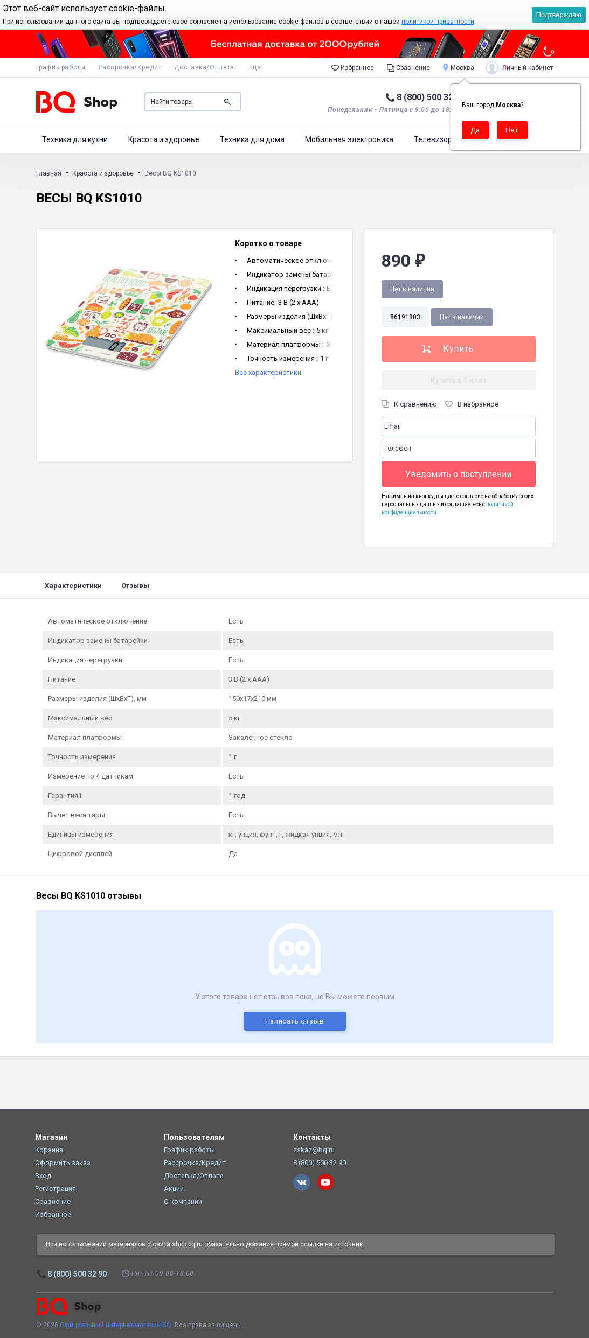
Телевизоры (436, 139)
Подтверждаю (558, 15)
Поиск (227, 101)
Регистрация (55, 1189)
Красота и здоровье (163, 139)
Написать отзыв (294, 1021)
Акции (174, 1189)
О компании (183, 1201)
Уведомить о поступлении (458, 474)
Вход (43, 1176)
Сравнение (408, 67)
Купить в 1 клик (459, 380)
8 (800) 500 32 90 (431, 97)
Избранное (352, 67)
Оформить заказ (63, 1163)
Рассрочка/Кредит (130, 67)
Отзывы (135, 586)
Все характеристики (268, 372)
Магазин (51, 1137)
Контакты (312, 1137)
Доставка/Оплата (204, 67)
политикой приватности (437, 21)
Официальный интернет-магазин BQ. (116, 1325)
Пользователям (194, 1137)
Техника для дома (252, 139)
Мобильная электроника (349, 139)
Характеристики (73, 586)
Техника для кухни (75, 139)
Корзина (49, 1150)
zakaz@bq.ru (314, 1150)
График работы (61, 67)
